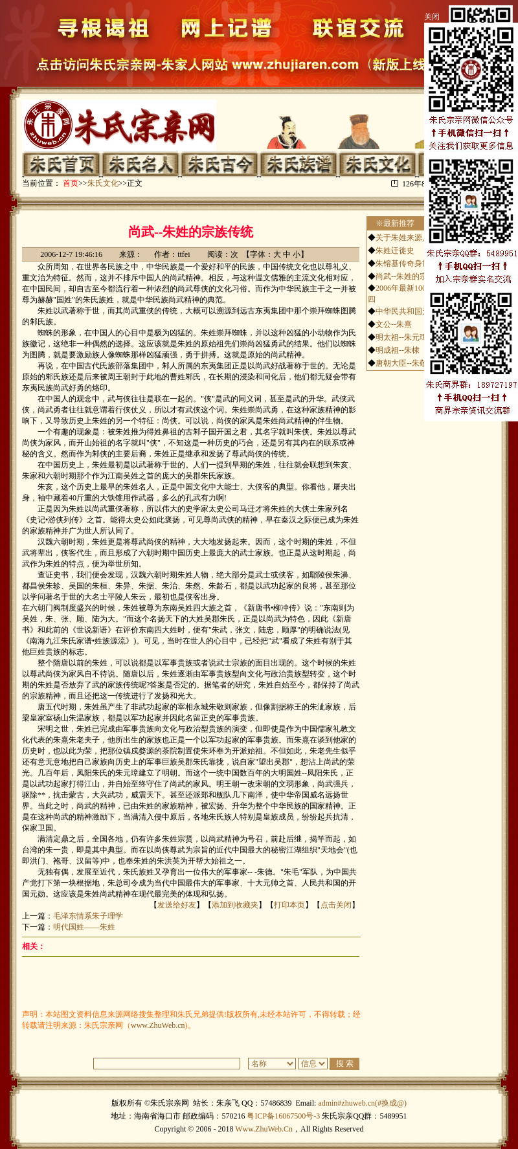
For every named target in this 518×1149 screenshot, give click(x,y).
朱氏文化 (102, 183)
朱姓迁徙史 (395, 250)
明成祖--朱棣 (398, 350)
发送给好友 (176, 904)
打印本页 (289, 904)
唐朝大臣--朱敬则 (405, 363)
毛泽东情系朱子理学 (88, 915)
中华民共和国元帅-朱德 (416, 311)
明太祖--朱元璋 (401, 337)
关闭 (432, 16)
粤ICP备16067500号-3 (283, 1116)
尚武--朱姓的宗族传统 (413, 276)
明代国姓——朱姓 (84, 926)
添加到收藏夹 (235, 904)
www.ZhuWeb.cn (158, 1025)
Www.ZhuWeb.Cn (264, 1128)
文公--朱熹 (394, 324)
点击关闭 (336, 904)
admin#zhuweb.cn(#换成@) (362, 1103)
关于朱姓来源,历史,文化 (416, 237)
